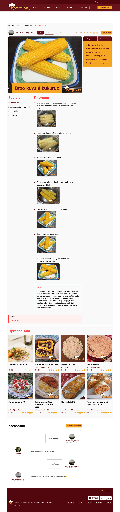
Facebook (71, 502)
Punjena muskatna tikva (47, 353)
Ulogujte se (108, 2)
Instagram (99, 502)
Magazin (70, 7)
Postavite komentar (74, 425)
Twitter (80, 502)
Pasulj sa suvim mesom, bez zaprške (97, 63)
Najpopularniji (105, 39)
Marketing (43, 502)
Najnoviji (90, 39)
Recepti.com (19, 6)
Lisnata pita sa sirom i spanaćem (97, 59)
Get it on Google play (106, 498)
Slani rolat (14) (73, 393)
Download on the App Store (93, 498)
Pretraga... (93, 7)
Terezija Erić (18, 453)
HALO (21, 505)
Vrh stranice (105, 491)
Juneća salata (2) (20, 393)
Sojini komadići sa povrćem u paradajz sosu (47, 393)
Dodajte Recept (104, 7)
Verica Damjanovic (26, 33)
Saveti (58, 7)
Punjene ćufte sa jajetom (95, 56)
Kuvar (35, 7)
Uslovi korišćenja (35, 502)
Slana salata (99, 353)
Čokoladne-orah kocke (94, 45)
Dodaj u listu (106, 32)
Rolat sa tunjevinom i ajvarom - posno (99, 393)
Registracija (99, 2)
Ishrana (47, 7)
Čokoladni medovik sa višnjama (97, 48)
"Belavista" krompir (20, 353)
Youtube (89, 502)
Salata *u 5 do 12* (73, 353)
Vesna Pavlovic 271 (18, 479)
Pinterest (109, 502)
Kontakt (49, 502)
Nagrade (83, 7)
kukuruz (16, 320)
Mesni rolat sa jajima (93, 52)
